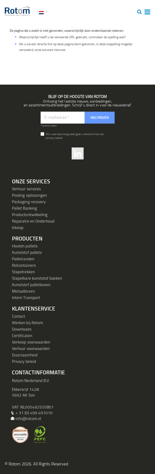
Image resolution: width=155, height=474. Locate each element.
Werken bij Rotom (27, 323)
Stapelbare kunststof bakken (37, 278)
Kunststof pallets (27, 252)
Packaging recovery (29, 202)
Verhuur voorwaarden (31, 348)
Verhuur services (26, 189)
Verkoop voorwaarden (31, 342)
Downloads (22, 329)
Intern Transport (26, 297)
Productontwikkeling (30, 214)
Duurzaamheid (24, 355)
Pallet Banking (24, 208)
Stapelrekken (23, 272)
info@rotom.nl (28, 418)
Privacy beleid (24, 361)
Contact (18, 316)
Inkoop (17, 227)
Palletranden (23, 259)
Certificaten (22, 335)
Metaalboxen (23, 291)
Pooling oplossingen (29, 195)
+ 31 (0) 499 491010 (34, 412)
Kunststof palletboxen (31, 285)
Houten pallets (24, 246)
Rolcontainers (24, 265)
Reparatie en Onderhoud (33, 221)
